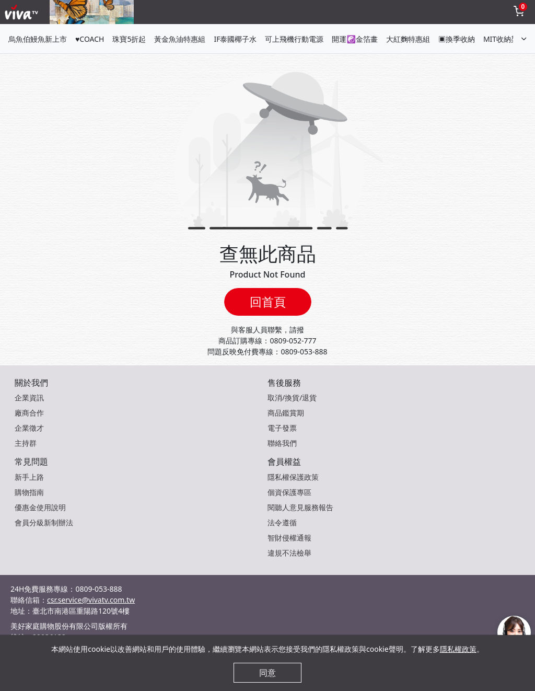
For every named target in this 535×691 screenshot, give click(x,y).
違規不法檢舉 (289, 553)
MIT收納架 (500, 39)
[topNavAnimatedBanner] (92, 12)
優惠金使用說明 (40, 507)
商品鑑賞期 (286, 413)
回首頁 (268, 301)
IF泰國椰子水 (235, 39)
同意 (267, 672)
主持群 (26, 443)
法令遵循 (282, 522)
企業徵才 (29, 428)
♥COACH (89, 39)
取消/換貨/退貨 (292, 397)
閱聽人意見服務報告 (300, 507)
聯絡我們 (282, 443)
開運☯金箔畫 (354, 39)
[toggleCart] (519, 12)
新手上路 (29, 477)
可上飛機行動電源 (294, 39)
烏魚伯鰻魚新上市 (37, 39)
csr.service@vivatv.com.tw (91, 600)
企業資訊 (29, 397)
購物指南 (29, 492)
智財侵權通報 (289, 538)
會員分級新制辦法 (44, 522)
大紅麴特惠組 (408, 39)
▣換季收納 (456, 39)
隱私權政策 (458, 649)
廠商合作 (29, 413)
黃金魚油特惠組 (179, 39)
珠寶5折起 (129, 39)
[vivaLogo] (22, 12)
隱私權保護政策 (293, 477)
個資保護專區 (289, 492)
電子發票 (282, 428)
